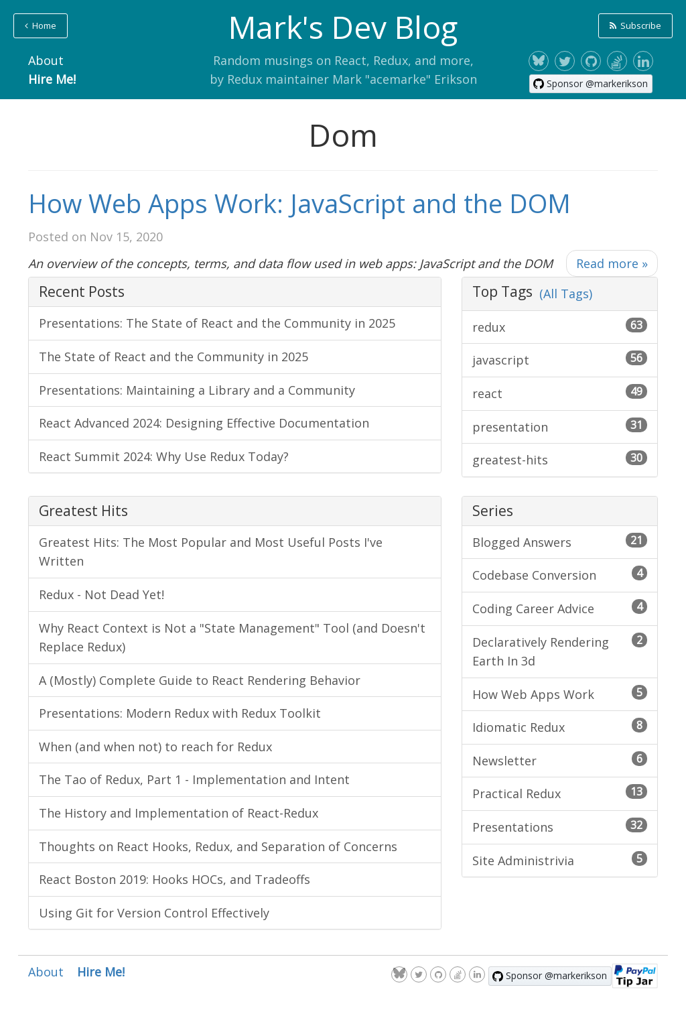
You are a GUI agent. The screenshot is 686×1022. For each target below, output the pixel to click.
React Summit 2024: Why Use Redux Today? (164, 456)
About (46, 60)
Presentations (559, 826)
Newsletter (559, 760)
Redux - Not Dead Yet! (101, 594)
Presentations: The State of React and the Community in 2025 (217, 323)
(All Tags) (565, 293)
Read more (612, 263)
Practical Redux (559, 793)
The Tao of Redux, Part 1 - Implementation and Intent (194, 779)
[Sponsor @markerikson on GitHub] (591, 83)
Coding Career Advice (559, 608)
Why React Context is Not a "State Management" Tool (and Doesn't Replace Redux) (232, 637)
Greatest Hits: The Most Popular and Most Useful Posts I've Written (211, 552)
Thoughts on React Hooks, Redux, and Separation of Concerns (218, 846)
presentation (559, 426)
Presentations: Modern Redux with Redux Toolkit (180, 713)
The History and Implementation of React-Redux (178, 813)
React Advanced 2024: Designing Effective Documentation (204, 423)
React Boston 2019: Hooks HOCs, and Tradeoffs (174, 879)
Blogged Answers (559, 541)
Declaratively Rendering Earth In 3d (559, 651)
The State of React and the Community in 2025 (173, 356)
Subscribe (635, 25)
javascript (559, 359)
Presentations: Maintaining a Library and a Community (197, 390)
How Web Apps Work (559, 693)
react (559, 392)
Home (40, 25)
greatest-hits (559, 459)
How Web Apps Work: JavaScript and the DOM (299, 203)
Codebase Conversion (559, 574)
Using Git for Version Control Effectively (154, 913)
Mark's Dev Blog (343, 27)
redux (559, 326)
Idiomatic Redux (559, 726)
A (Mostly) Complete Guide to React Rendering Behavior (199, 680)
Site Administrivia (559, 860)
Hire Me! (52, 79)
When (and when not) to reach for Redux (155, 747)
